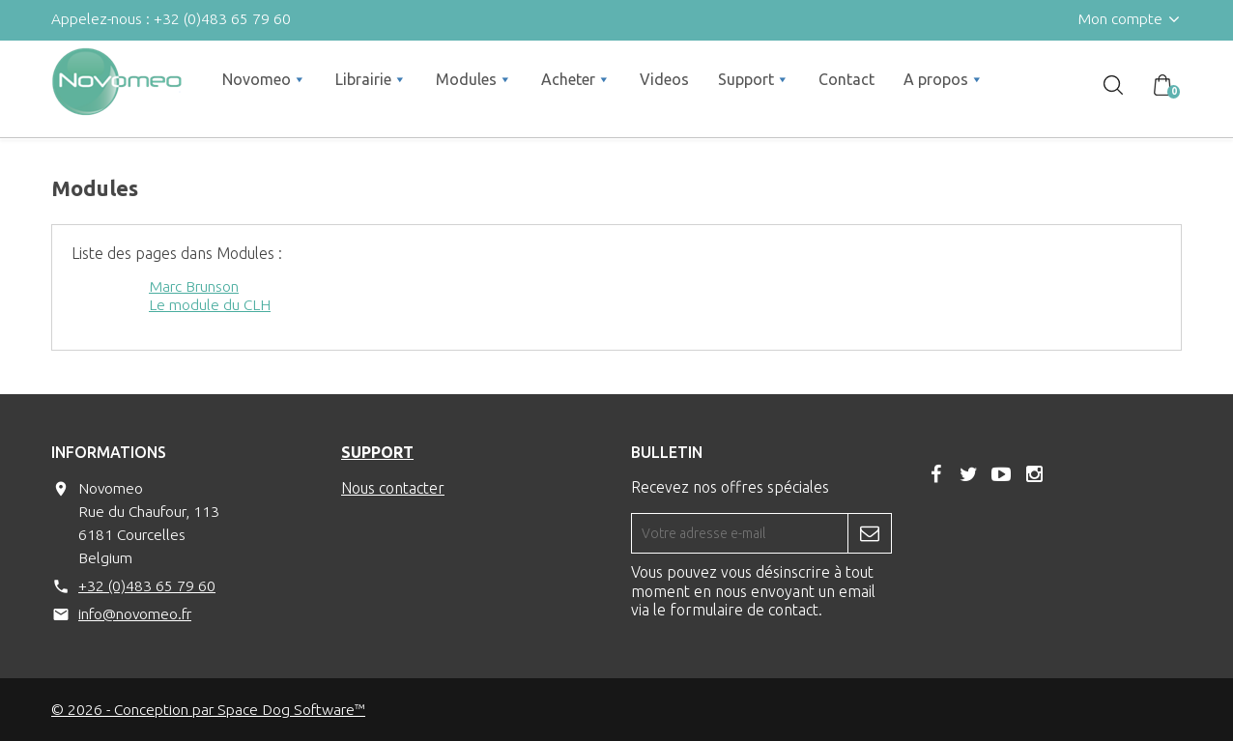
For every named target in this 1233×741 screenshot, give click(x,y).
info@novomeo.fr (134, 613)
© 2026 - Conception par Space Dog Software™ (208, 709)
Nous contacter (392, 488)
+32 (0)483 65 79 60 (146, 585)
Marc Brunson (194, 286)
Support (377, 452)
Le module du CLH (210, 304)
